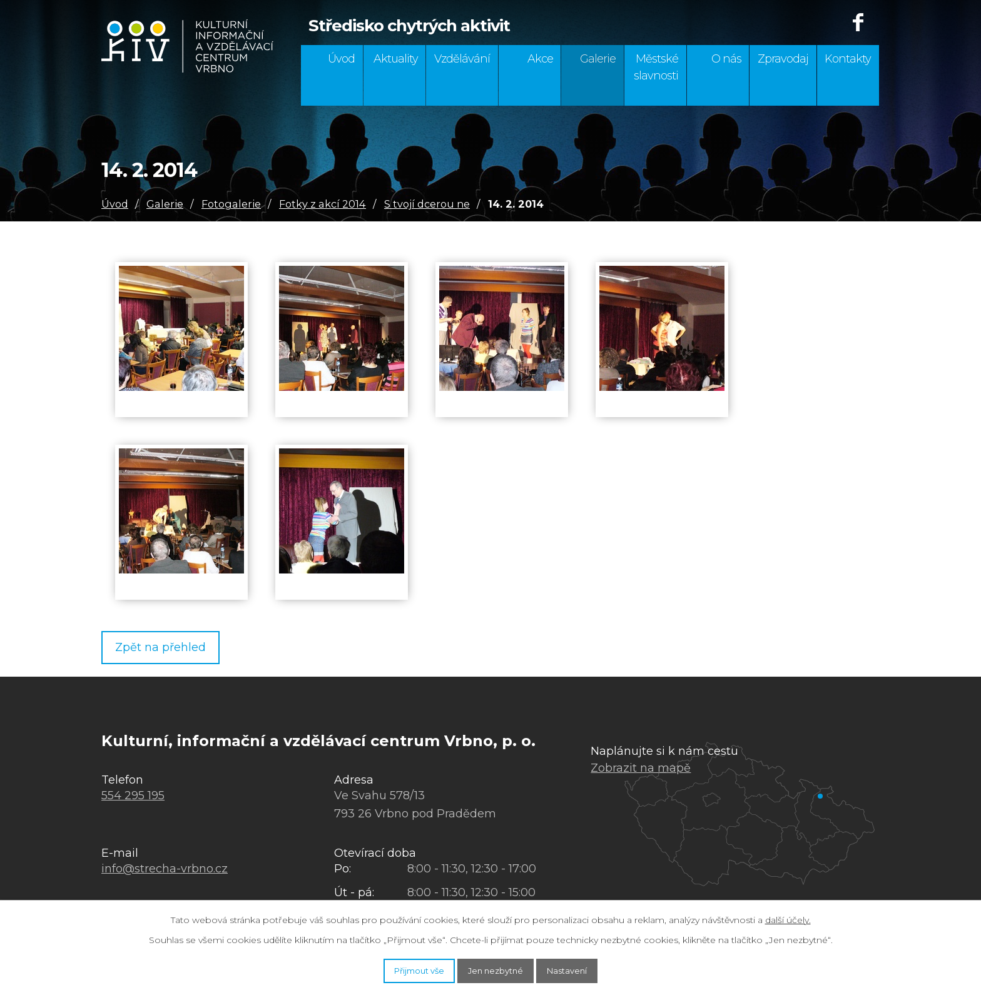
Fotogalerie (231, 204)
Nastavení (587, 968)
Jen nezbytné (497, 968)
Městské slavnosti (656, 67)
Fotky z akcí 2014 (322, 204)
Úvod (341, 59)
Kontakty (848, 59)
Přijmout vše (400, 968)
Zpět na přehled (169, 648)
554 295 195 (133, 798)
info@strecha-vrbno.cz (164, 871)
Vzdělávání (462, 59)
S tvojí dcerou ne (427, 204)
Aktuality (396, 59)
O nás (726, 59)
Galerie (598, 59)
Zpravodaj (783, 59)
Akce (540, 59)
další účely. (788, 916)
